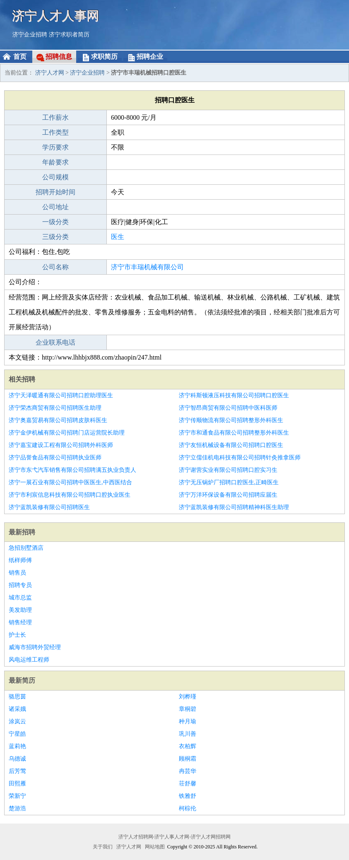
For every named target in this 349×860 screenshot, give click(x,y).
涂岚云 (17, 721)
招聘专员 (20, 585)
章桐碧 (187, 709)
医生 (117, 236)
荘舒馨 (187, 783)
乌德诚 (17, 759)
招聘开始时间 (55, 192)
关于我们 (103, 847)
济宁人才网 (49, 73)
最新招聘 (22, 532)
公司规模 (55, 177)
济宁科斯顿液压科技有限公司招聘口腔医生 (234, 395)
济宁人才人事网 (55, 15)
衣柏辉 (187, 746)
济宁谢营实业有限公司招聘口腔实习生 (228, 470)
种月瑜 (187, 721)
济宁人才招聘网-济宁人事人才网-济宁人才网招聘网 (174, 837)
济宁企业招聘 (29, 34)
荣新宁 (17, 796)
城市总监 (20, 597)
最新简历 (22, 680)
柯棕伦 (187, 808)
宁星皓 (17, 734)
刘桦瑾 (187, 696)
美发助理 (20, 610)
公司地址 (55, 206)
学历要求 (55, 147)
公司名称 (55, 267)
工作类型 (55, 132)
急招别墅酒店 (26, 548)
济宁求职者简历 (69, 34)
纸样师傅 (20, 560)
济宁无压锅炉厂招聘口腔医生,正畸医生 (229, 482)
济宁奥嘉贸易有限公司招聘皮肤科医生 (58, 420)
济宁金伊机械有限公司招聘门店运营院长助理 (67, 433)
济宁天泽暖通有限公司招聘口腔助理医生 (61, 395)
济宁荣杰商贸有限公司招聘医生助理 (55, 408)
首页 (19, 56)
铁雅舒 (187, 796)
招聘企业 (150, 56)
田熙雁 (17, 783)
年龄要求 (55, 162)
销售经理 (20, 622)
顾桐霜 (187, 759)
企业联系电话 (55, 342)
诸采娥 (17, 709)
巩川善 (187, 734)
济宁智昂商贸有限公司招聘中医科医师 (228, 408)
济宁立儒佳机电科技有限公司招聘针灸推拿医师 (240, 457)
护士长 (17, 635)
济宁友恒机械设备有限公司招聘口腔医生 (231, 445)
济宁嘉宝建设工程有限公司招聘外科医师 (61, 445)
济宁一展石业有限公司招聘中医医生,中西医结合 (70, 482)
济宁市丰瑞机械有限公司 (147, 267)
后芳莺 (17, 771)
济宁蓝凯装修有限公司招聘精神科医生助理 (234, 507)
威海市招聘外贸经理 (35, 647)
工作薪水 (55, 117)
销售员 (17, 573)
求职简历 (104, 56)
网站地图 (155, 847)
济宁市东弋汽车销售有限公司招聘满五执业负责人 (72, 470)
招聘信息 (59, 56)
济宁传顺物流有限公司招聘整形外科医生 (231, 420)
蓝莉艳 (17, 746)
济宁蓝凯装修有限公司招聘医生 (49, 507)
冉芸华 (187, 771)
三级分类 (55, 236)
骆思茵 (17, 696)
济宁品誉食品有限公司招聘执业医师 (55, 457)
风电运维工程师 (29, 660)
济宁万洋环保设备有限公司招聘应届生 (228, 495)
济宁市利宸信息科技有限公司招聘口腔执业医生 (69, 495)
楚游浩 (17, 808)
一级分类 (55, 221)
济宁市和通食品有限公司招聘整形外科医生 (234, 433)
